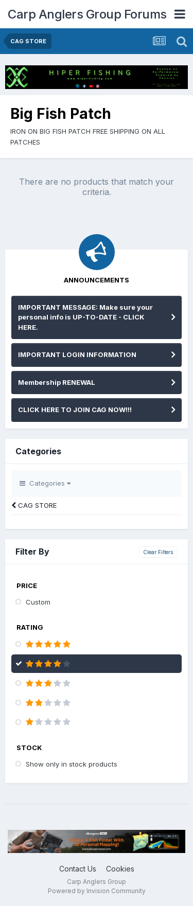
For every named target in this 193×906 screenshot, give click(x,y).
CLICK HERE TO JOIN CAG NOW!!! (75, 409)
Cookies (120, 868)
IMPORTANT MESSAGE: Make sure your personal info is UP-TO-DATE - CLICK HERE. (85, 317)
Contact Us (77, 868)
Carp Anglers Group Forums (87, 14)
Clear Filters (158, 552)
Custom (38, 602)
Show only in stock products (71, 764)
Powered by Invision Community (97, 891)
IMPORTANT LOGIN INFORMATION (77, 354)
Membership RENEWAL (56, 382)
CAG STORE (34, 505)
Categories (45, 483)
